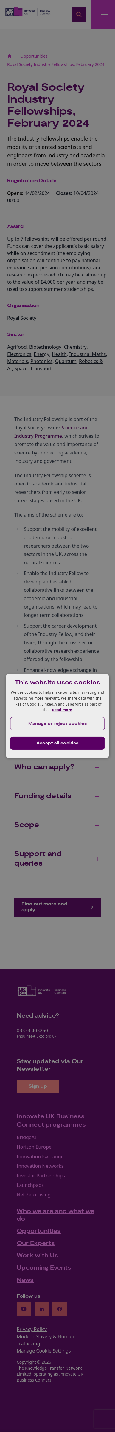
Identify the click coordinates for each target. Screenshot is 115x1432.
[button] (57, 724)
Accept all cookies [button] (57, 743)
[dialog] (57, 716)
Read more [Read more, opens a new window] (62, 709)
